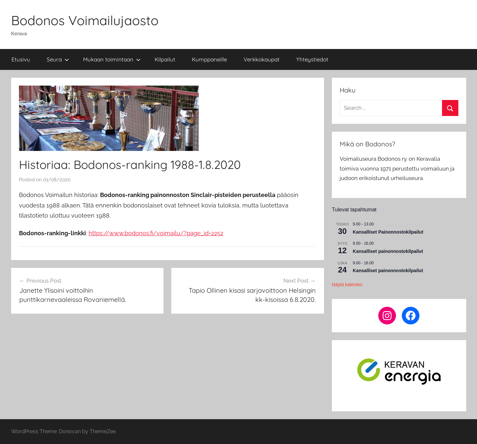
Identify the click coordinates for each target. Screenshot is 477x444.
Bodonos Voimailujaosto (85, 20)
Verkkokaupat (262, 59)
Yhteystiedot (312, 59)
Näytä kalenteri (347, 284)
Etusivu (20, 59)
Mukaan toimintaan (112, 59)
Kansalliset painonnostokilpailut (388, 251)
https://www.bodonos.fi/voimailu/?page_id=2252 (156, 233)
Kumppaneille (209, 59)
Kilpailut (165, 59)
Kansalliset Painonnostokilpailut (388, 232)
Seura (58, 59)
